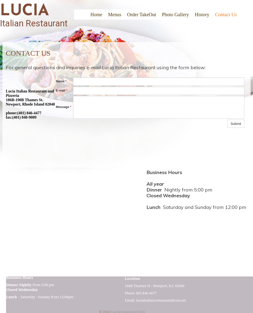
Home (96, 14)
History (202, 14)
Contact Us (226, 14)
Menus (114, 14)
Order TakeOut (141, 14)
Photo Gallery (175, 14)
